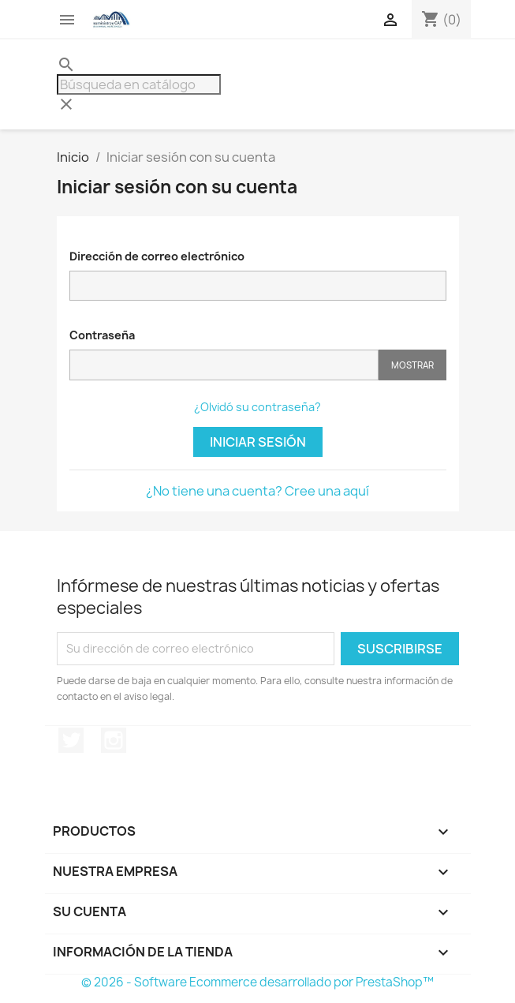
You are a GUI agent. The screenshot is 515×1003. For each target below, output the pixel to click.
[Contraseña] (224, 365)
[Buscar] (139, 84)
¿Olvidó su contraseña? (257, 406)
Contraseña (102, 334)
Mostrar (412, 365)
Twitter (71, 740)
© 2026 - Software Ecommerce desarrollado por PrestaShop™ (257, 982)
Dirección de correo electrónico (156, 256)
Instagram (113, 740)
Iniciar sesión (258, 442)
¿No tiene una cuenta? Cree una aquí (257, 491)
